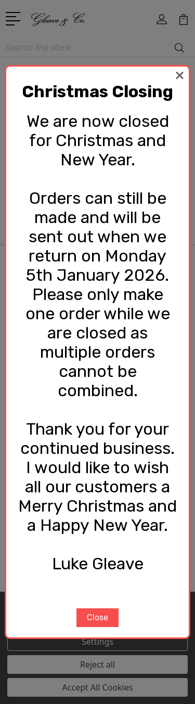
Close (97, 617)
